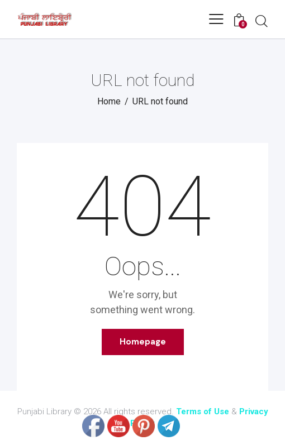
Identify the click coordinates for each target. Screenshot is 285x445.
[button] (216, 19)
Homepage (143, 341)
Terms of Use (202, 411)
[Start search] (261, 20)
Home (109, 101)
